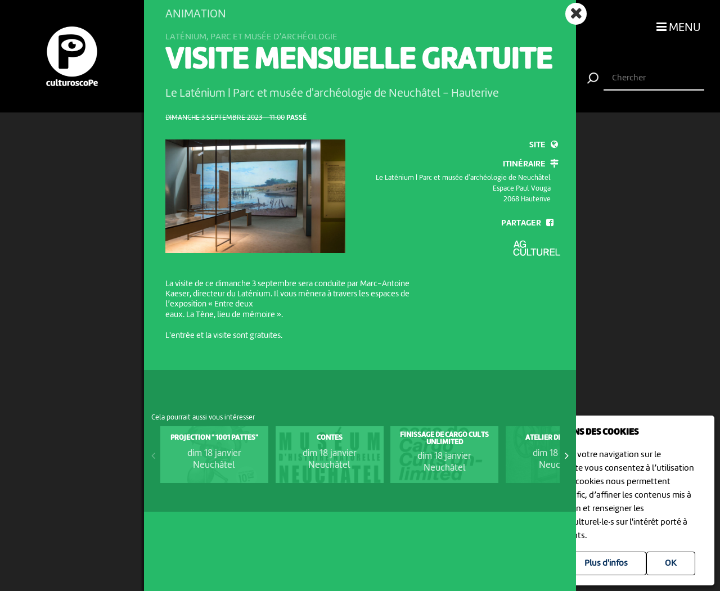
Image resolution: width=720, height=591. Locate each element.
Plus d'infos (606, 563)
